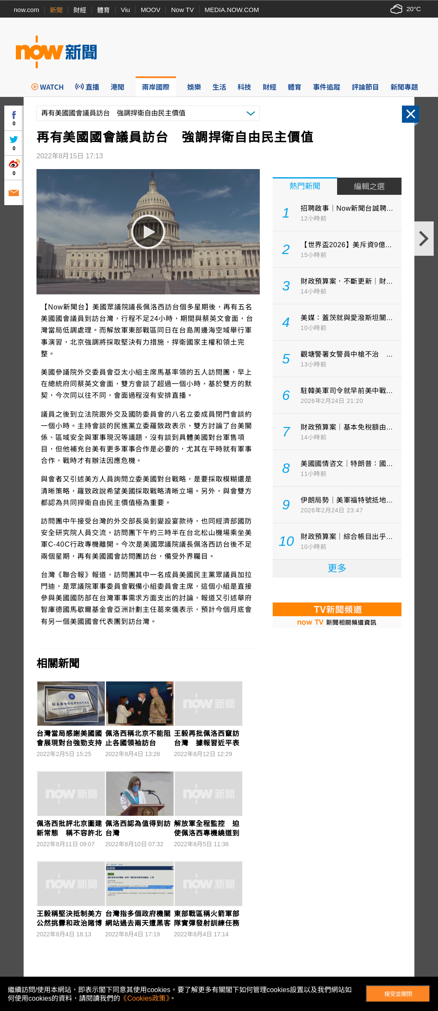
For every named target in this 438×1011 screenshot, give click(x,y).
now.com (26, 9)
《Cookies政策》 (144, 998)
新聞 (56, 10)
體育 (103, 10)
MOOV (151, 9)
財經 (79, 10)
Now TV (182, 9)
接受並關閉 (398, 994)
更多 (337, 568)
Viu (125, 9)
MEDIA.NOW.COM (232, 9)
